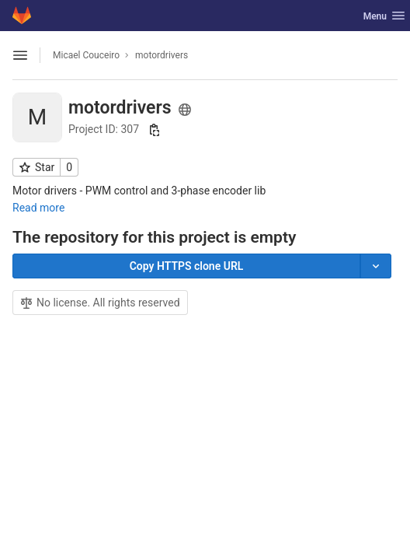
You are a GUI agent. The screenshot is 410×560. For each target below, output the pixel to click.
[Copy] (186, 266)
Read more (38, 207)
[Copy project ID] (154, 130)
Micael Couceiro (86, 55)
